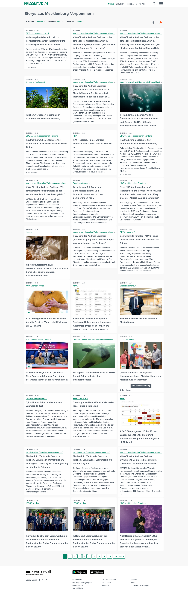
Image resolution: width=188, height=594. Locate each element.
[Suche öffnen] (154, 3)
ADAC (76, 286)
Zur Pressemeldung (141, 386)
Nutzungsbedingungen (82, 582)
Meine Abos (141, 4)
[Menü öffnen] (161, 3)
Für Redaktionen (109, 580)
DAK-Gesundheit (127, 340)
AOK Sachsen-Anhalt (35, 286)
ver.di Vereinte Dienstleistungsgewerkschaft (44, 452)
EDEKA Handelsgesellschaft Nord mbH (43, 136)
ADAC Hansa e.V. (127, 233)
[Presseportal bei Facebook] (38, 580)
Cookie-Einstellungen (140, 585)
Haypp (29, 233)
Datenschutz (77, 585)
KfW (75, 136)
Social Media (77, 588)
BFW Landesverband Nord (37, 33)
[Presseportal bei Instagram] (45, 579)
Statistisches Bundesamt (36, 399)
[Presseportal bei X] (42, 580)
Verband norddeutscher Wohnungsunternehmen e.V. (95, 33)
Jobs (133, 582)
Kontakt (134, 580)
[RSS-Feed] (160, 22)
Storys (111, 4)
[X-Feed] (153, 22)
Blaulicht (120, 4)
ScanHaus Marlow (128, 286)
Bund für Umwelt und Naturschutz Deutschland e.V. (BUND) (145, 82)
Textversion (106, 582)
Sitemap (105, 585)
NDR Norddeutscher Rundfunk (133, 184)
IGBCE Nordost (32, 503)
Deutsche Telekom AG (35, 82)
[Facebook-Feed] (157, 22)
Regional (130, 4)
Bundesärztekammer (82, 184)
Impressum (77, 580)
